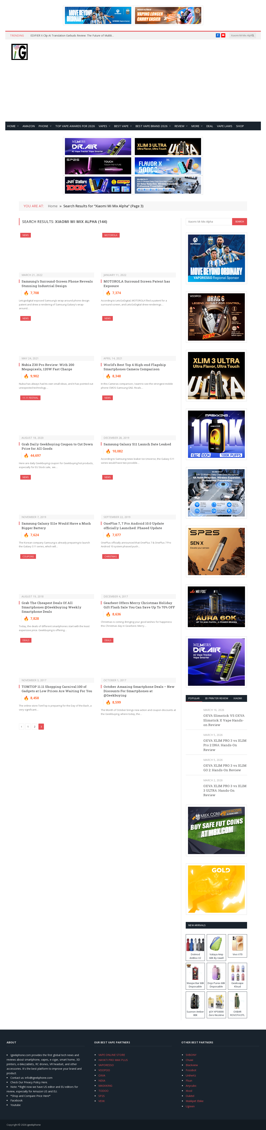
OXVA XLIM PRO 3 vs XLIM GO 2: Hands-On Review (224, 767)
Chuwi (189, 1060)
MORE (195, 126)
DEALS (26, 640)
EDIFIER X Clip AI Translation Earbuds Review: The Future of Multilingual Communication (73, 35)
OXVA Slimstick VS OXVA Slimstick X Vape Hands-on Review (224, 720)
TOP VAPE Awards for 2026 (75, 126)
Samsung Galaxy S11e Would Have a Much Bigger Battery (56, 525)
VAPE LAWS (224, 126)
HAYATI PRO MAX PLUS (113, 1060)
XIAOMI (237, 698)
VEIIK (101, 1101)
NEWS (26, 235)
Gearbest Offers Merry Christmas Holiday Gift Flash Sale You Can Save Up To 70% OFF (139, 605)
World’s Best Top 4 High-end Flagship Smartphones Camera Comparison (135, 367)
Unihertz (191, 1075)
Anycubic (191, 1085)
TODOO (103, 1091)
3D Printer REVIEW (216, 698)
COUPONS (28, 556)
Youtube (15, 1105)
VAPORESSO (106, 1065)
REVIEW (179, 126)
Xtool (189, 1091)
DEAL (209, 126)
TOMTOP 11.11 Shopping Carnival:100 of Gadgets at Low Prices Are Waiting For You (57, 688)
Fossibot (191, 1070)
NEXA (101, 1080)
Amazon (29, 126)
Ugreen (190, 1106)
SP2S (101, 1096)
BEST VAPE (121, 126)
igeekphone (34, 1124)
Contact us (17, 1078)
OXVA (101, 1075)
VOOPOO (104, 1070)
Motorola (111, 235)
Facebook (16, 1100)
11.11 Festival (30, 397)
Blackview (192, 1065)
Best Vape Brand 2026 (152, 126)
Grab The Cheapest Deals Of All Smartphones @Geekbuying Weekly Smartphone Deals (51, 607)
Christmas (111, 556)
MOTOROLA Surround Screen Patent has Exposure (137, 283)
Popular (194, 698)
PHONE (43, 126)
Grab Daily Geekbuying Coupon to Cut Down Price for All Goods (57, 446)
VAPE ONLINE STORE (111, 1055)
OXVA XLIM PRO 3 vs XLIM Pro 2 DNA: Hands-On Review (224, 745)
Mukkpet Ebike (195, 1101)
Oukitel (190, 1096)
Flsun (189, 1080)
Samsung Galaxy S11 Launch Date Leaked (137, 444)
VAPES (103, 126)
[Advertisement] (133, 93)
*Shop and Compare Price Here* (30, 1096)
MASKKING (105, 1085)
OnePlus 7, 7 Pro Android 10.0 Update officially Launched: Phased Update (134, 525)
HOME (11, 126)
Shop (240, 126)
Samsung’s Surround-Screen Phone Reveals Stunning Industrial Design (57, 283)
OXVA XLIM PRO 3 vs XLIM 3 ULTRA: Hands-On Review (224, 790)
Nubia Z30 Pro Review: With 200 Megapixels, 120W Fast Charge (48, 367)
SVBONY (191, 1055)
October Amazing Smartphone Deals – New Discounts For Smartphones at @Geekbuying (139, 690)
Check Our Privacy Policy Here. (29, 1082)
